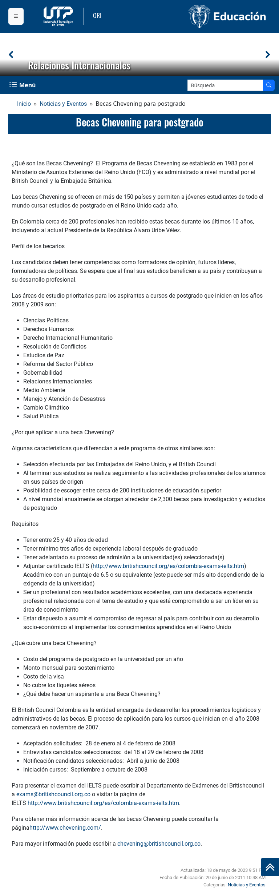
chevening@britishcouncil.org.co (159, 843)
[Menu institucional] (16, 16)
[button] (11, 54)
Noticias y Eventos (63, 103)
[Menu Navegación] (23, 85)
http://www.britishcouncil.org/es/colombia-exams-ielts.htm (168, 566)
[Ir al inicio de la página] (270, 867)
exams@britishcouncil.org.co (53, 794)
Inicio (24, 103)
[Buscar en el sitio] (269, 85)
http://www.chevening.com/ (65, 827)
